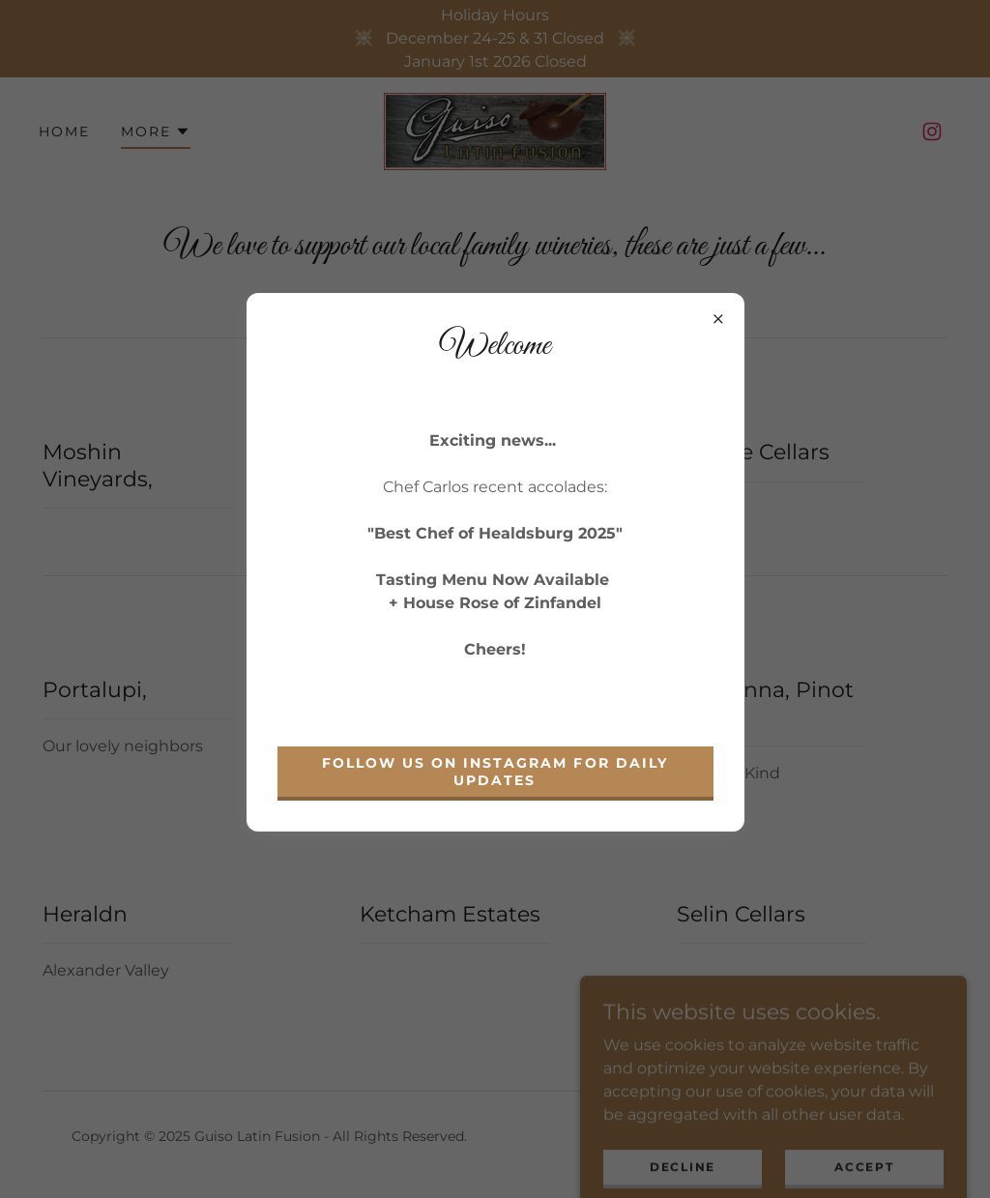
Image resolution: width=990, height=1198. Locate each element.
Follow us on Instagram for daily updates (494, 771)
